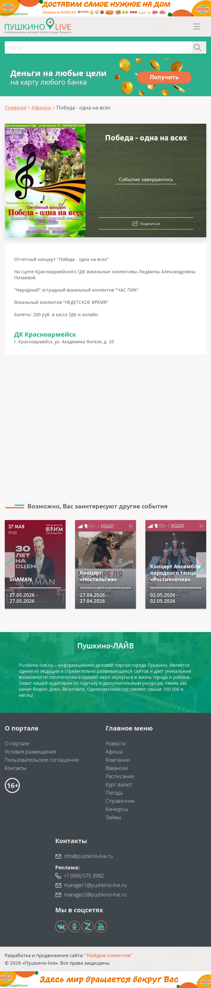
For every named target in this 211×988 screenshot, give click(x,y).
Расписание (120, 776)
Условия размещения (30, 751)
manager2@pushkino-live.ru (95, 894)
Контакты (15, 768)
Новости (116, 743)
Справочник (120, 800)
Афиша (114, 751)
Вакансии (117, 768)
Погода (114, 792)
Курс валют (119, 784)
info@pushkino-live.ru (88, 856)
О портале (17, 743)
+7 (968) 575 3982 (83, 875)
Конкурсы (117, 809)
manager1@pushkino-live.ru (95, 885)
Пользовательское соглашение (42, 759)
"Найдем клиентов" (108, 955)
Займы (113, 817)
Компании (118, 759)
